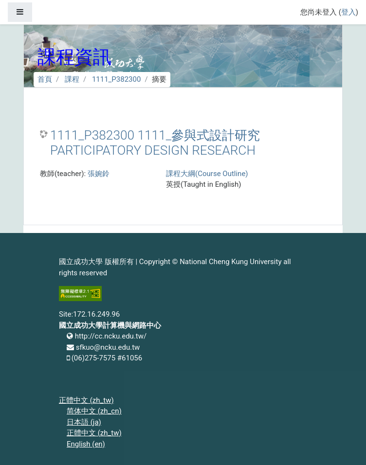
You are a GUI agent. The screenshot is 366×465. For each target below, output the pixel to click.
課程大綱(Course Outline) (207, 173)
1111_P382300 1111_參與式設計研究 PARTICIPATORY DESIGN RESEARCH (155, 143)
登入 (348, 12)
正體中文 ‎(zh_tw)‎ (86, 400)
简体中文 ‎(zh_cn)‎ (94, 411)
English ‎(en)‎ (86, 444)
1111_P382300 (116, 79)
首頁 (44, 79)
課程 (72, 79)
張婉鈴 (99, 173)
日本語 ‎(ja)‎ (84, 422)
